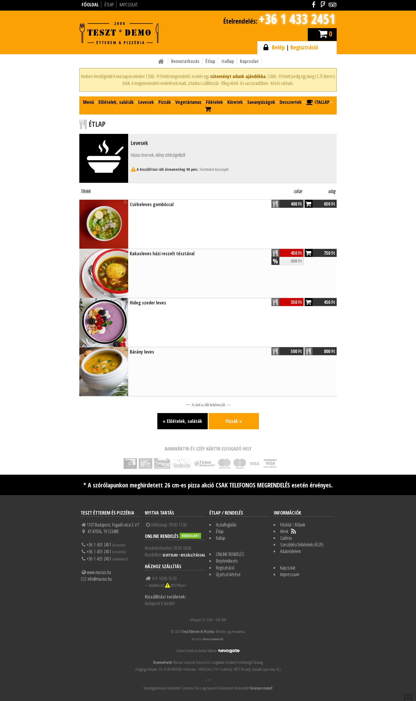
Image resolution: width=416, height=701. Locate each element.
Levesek (146, 102)
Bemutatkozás (185, 61)
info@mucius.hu (100, 579)
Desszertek (291, 102)
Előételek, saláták (116, 102)
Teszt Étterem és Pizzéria (198, 631)
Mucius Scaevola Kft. (213, 639)
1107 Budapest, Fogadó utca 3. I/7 (113, 524)
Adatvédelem (290, 551)
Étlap (210, 61)
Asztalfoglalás (226, 524)
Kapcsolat (249, 61)
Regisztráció (304, 47)
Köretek (235, 102)
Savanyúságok (261, 102)
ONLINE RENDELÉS (230, 554)
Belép (278, 47)
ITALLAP (318, 102)
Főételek (214, 102)
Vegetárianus (188, 102)
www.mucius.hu (99, 572)
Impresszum (289, 574)
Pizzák (164, 102)
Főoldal (285, 524)
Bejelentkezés (227, 561)
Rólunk (300, 524)
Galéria (286, 538)
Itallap (227, 61)
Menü (88, 102)
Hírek (284, 531)
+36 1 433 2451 (297, 19)
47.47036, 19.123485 (103, 531)
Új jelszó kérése (228, 574)
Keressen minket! (261, 688)
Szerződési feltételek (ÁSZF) (301, 544)
